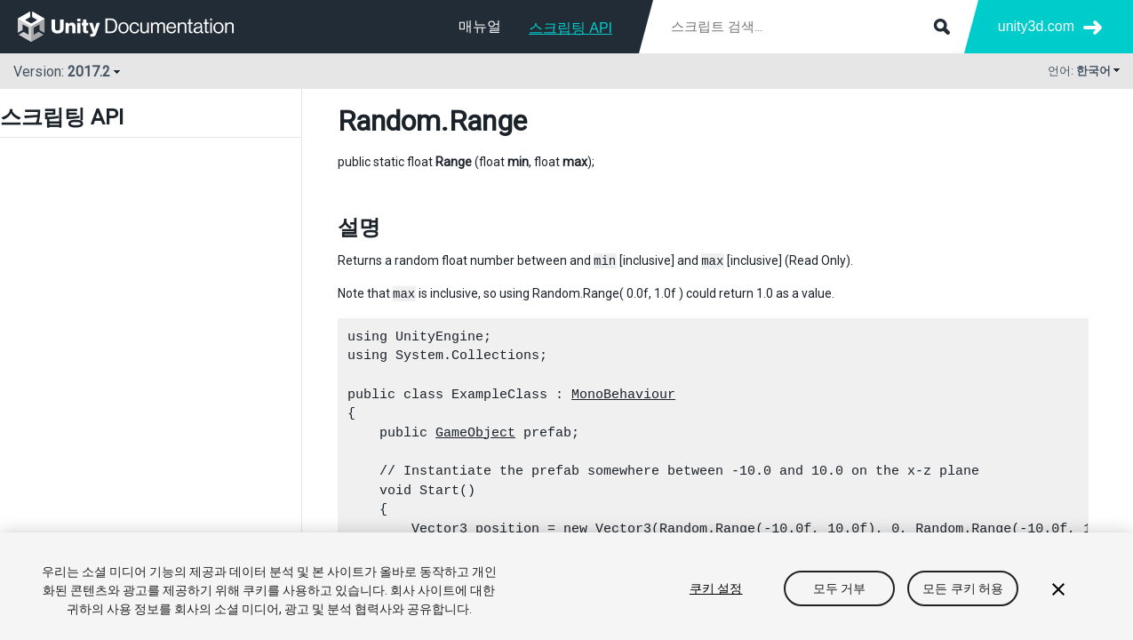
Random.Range (707, 529)
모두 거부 (839, 588)
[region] (566, 586)
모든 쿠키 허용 (962, 588)
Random (389, 121)
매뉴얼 (480, 26)
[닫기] (1058, 589)
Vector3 (439, 529)
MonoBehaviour (623, 395)
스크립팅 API (570, 28)
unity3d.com (1036, 26)
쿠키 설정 (716, 588)
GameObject (475, 433)
